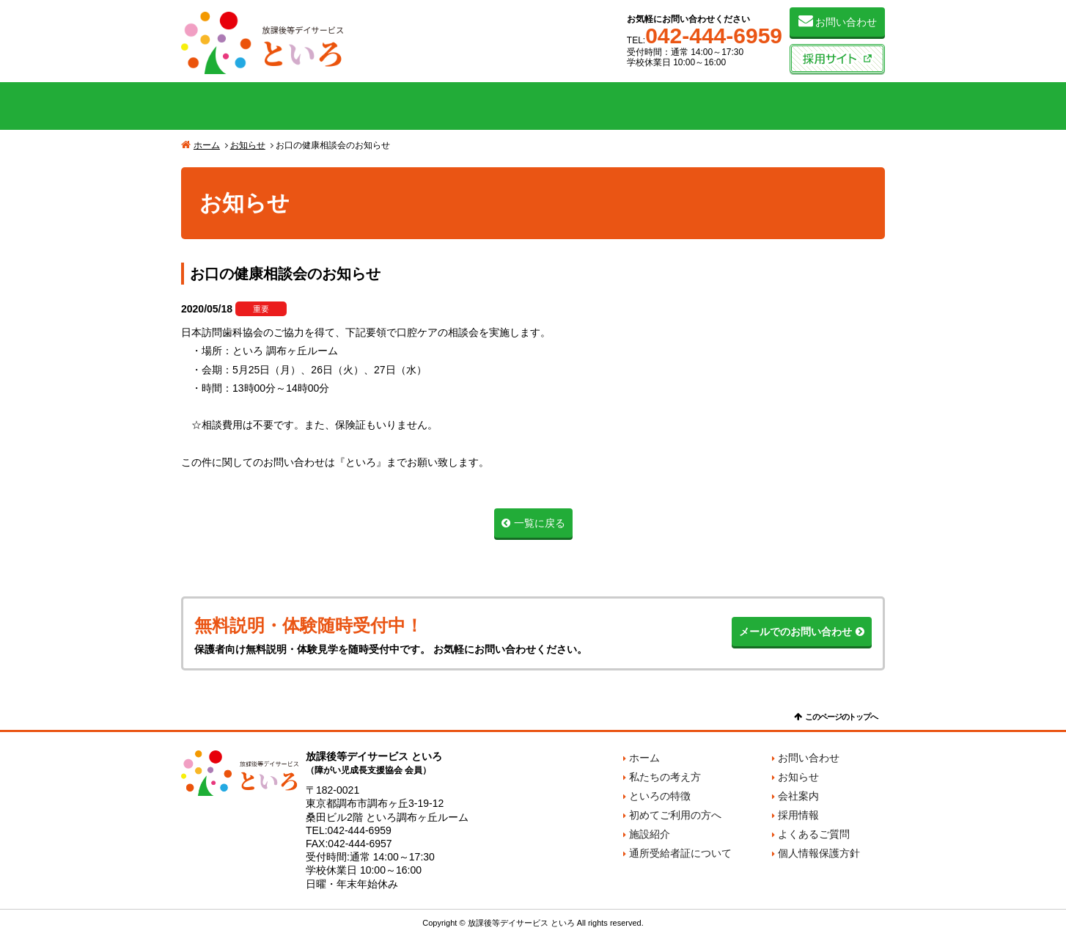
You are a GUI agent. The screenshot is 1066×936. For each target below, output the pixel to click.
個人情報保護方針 (819, 853)
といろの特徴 (392, 106)
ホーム (207, 145)
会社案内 (814, 106)
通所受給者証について (680, 853)
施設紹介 (673, 106)
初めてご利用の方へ (533, 106)
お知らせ (247, 145)
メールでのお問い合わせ (795, 631)
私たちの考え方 (251, 106)
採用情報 (798, 815)
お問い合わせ (846, 22)
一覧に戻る (539, 523)
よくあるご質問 (814, 834)
